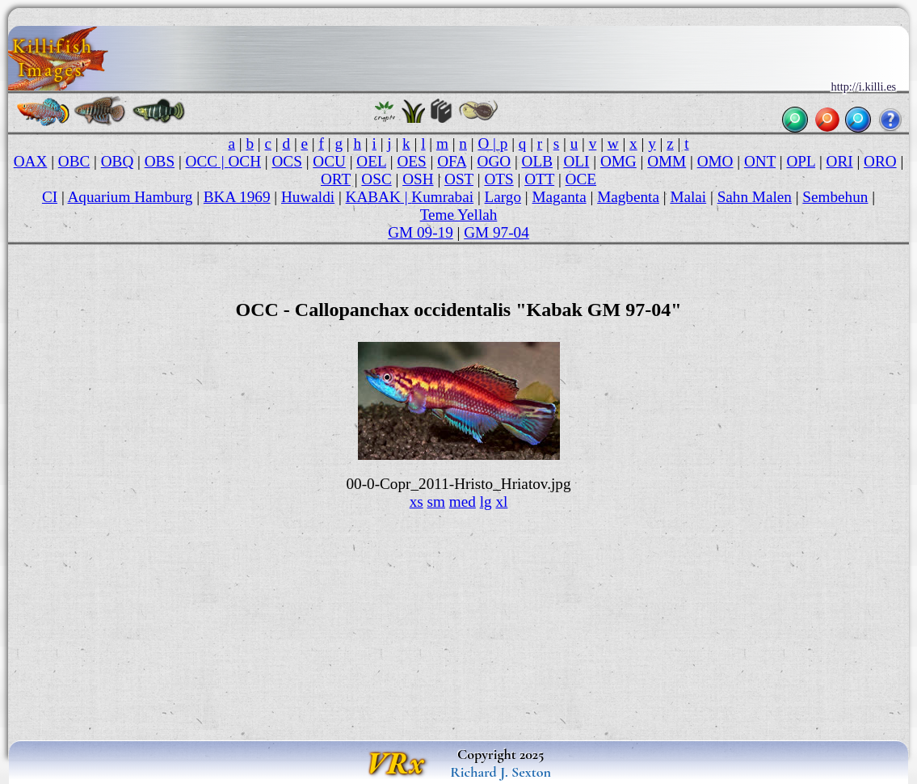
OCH (245, 161)
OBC (74, 161)
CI (49, 196)
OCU (329, 161)
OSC (376, 179)
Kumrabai (442, 196)
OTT (539, 179)
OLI (576, 161)
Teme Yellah (459, 214)
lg (486, 501)
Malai (688, 196)
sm (436, 501)
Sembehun (835, 196)
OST (458, 179)
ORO (880, 161)
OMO (715, 161)
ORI (840, 161)
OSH (417, 179)
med (462, 501)
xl (501, 501)
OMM (666, 161)
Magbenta (628, 196)
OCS (287, 161)
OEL (371, 161)
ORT (336, 179)
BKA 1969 (237, 196)
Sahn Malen (754, 196)
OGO (494, 161)
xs (416, 501)
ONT (760, 161)
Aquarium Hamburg (129, 196)
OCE (581, 179)
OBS (160, 161)
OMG (618, 161)
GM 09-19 (420, 232)
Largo (503, 196)
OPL (801, 161)
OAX (31, 161)
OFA (451, 161)
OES (411, 161)
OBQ (117, 161)
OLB (537, 161)
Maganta (559, 196)
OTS (498, 179)
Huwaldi (307, 196)
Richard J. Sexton (500, 772)
